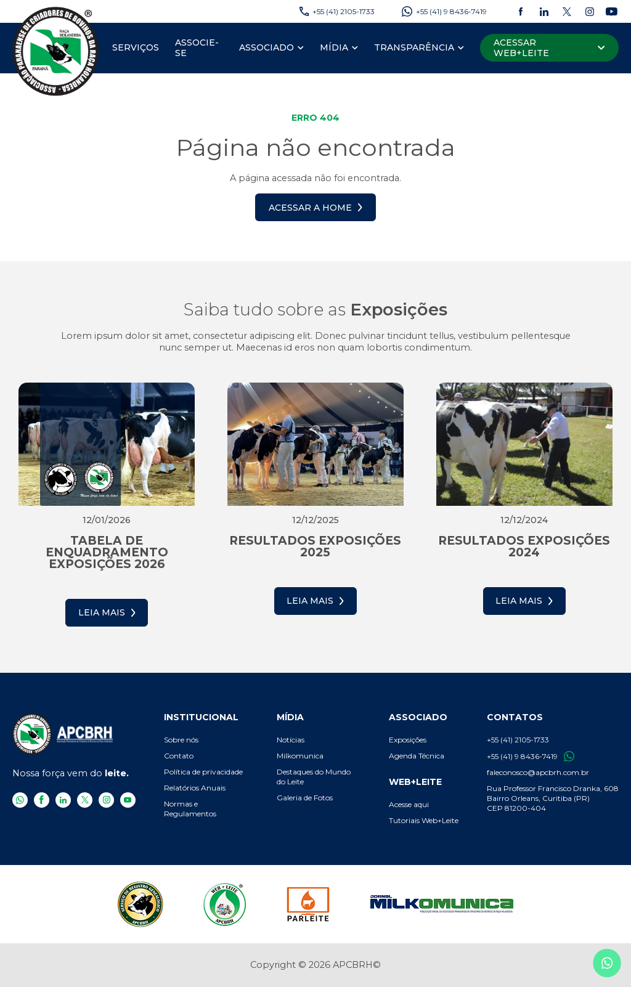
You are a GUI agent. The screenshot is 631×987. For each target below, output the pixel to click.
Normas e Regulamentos (190, 808)
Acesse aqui (409, 804)
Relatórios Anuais (195, 787)
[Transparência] (414, 48)
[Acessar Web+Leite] (549, 48)
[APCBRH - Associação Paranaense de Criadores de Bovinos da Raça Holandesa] (56, 50)
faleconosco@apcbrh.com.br (538, 772)
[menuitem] (135, 48)
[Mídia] (334, 48)
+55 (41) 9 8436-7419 (530, 756)
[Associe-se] (199, 48)
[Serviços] (135, 48)
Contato (178, 755)
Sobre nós (181, 739)
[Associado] (266, 48)
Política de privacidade (203, 771)
